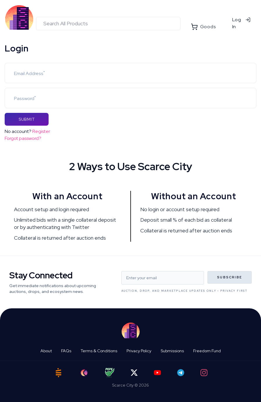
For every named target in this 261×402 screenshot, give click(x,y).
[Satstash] (58, 372)
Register (41, 131)
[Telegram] (180, 372)
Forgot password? (23, 138)
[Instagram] (203, 372)
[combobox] (108, 23)
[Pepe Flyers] (109, 373)
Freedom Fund (207, 350)
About (46, 350)
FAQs (66, 350)
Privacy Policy (139, 350)
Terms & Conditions (99, 350)
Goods (203, 26)
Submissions (172, 350)
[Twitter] (134, 372)
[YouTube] (157, 372)
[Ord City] (84, 372)
